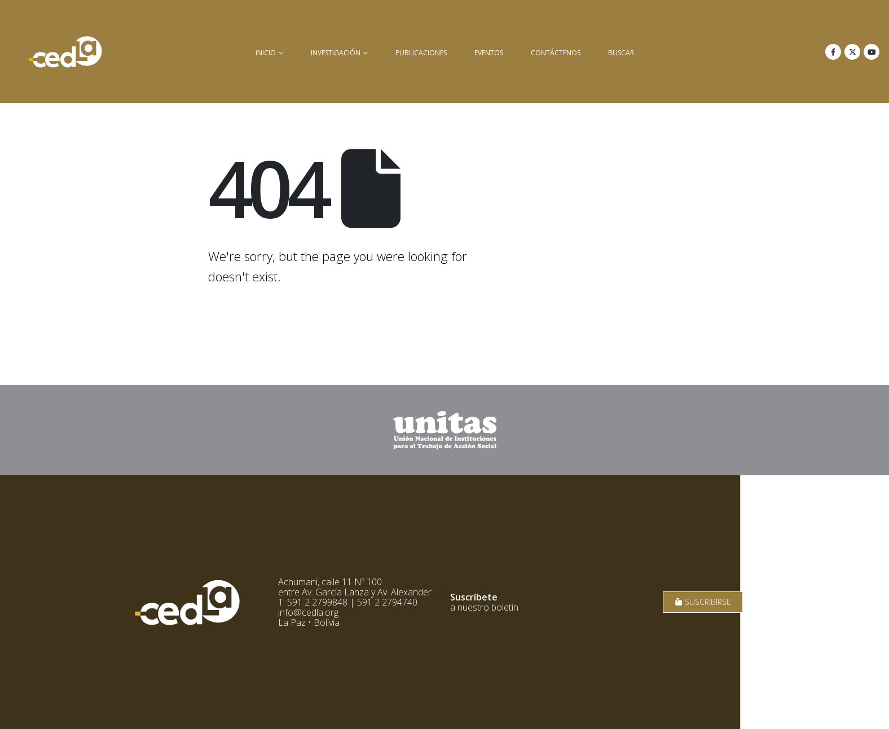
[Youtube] (871, 52)
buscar (621, 53)
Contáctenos (555, 53)
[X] (852, 52)
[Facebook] (833, 52)
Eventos (488, 53)
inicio (266, 53)
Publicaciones (421, 53)
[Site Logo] (65, 51)
